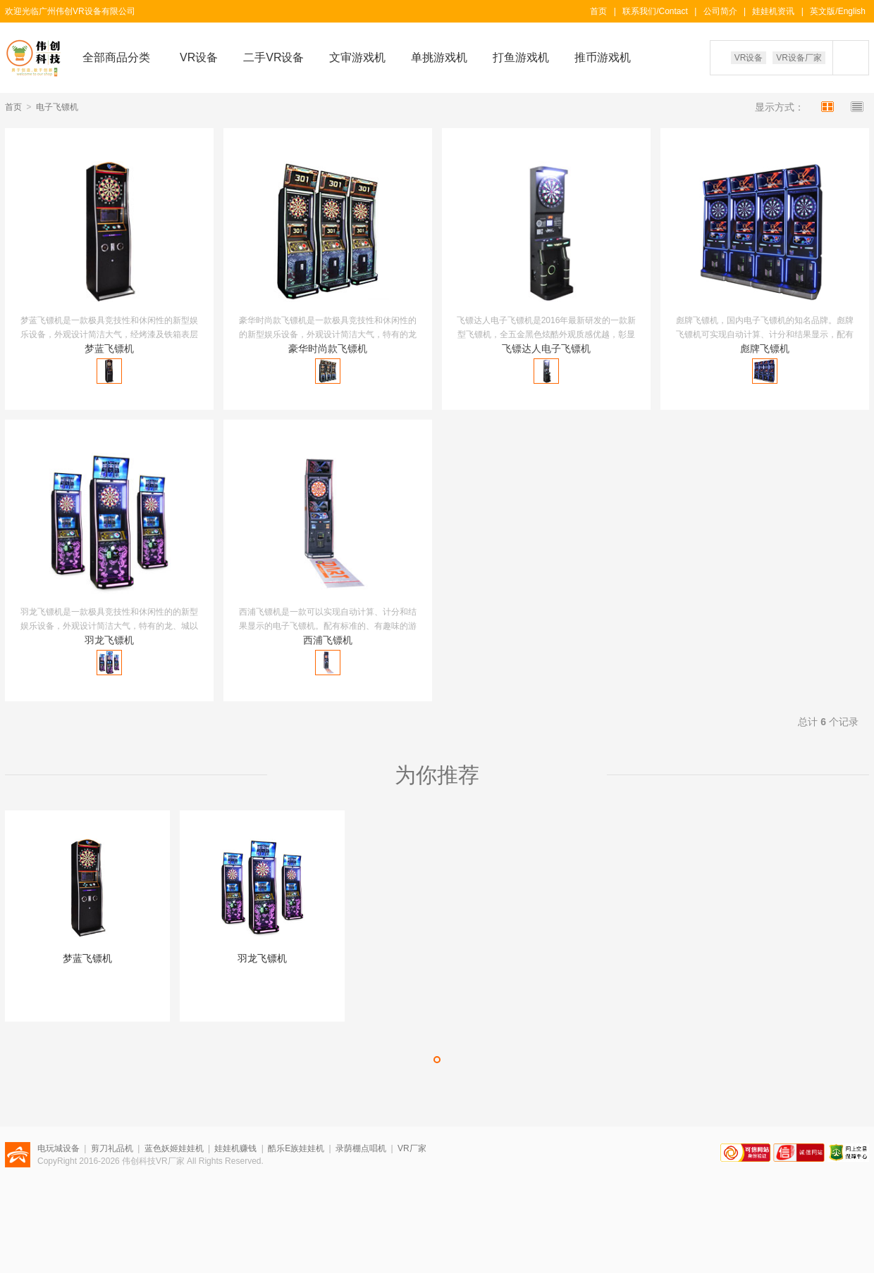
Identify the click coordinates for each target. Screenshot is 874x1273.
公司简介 (720, 11)
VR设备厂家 (799, 58)
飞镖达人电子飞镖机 (546, 348)
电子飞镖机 (57, 107)
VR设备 (748, 58)
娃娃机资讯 (773, 11)
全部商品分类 (116, 57)
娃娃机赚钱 (235, 1148)
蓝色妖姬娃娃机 (174, 1148)
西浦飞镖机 (327, 640)
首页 (598, 11)
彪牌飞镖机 (764, 348)
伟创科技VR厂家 (153, 1161)
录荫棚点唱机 (361, 1148)
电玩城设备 (58, 1148)
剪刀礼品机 (112, 1148)
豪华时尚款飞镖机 (327, 348)
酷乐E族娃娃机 (296, 1148)
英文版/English (838, 11)
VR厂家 (412, 1148)
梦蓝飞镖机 (109, 348)
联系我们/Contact (655, 11)
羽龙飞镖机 (109, 640)
